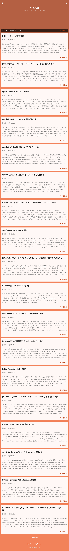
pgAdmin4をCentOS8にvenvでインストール (20, 147)
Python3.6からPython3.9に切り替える (18, 424)
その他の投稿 (34, 537)
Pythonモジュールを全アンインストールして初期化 (23, 174)
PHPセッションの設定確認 (13, 36)
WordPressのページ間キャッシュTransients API (22, 313)
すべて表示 (63, 30)
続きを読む (63, 57)
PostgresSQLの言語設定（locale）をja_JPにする (22, 341)
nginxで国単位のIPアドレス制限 (15, 91)
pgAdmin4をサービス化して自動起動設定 (19, 119)
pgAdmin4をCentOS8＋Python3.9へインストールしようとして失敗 (30, 396)
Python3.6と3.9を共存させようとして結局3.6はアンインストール (28, 202)
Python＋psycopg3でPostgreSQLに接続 (19, 480)
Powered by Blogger (34, 544)
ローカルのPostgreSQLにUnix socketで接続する (22, 452)
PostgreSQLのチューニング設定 (15, 285)
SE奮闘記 (34, 7)
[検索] (66, 3)
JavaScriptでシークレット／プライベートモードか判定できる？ (28, 63)
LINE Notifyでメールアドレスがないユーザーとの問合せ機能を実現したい (32, 258)
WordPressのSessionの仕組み (14, 230)
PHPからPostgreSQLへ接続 (14, 369)
